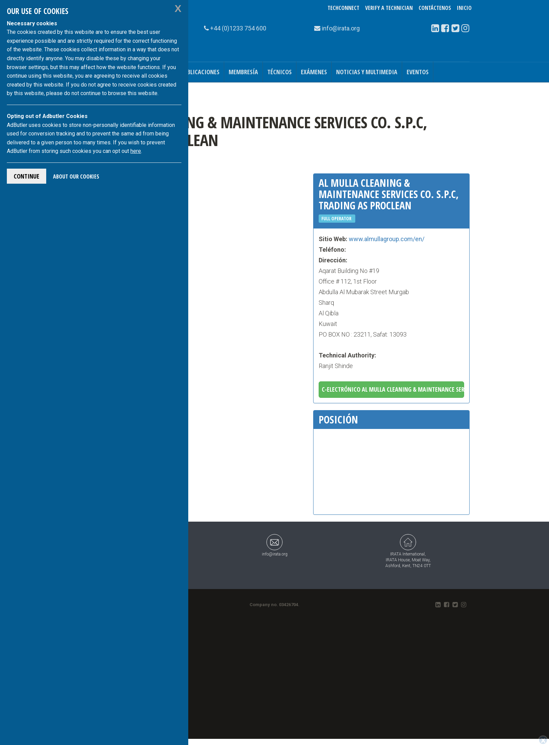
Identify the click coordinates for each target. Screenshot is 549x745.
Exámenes (314, 72)
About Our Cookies (76, 176)
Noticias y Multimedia (366, 72)
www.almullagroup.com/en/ (386, 239)
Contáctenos (435, 8)
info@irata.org (275, 545)
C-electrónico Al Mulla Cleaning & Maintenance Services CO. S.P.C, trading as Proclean (393, 389)
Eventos (418, 72)
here (135, 151)
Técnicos (279, 72)
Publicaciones (200, 72)
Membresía (243, 72)
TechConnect (343, 8)
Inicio (464, 8)
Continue (26, 176)
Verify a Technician (389, 8)
